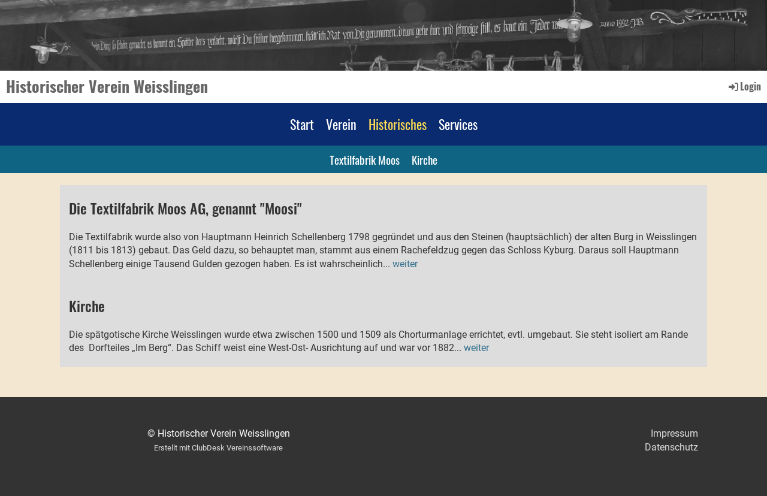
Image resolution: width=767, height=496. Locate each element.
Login (744, 86)
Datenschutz (671, 447)
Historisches (398, 124)
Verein (341, 124)
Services (458, 124)
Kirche (424, 159)
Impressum (674, 433)
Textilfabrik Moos (365, 159)
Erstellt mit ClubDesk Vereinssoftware (218, 447)
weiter (405, 264)
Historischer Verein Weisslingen (107, 86)
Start (302, 124)
